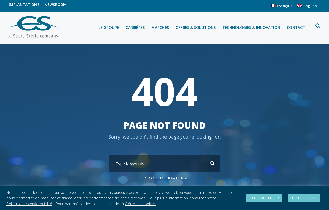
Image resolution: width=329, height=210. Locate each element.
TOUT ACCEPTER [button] (264, 197)
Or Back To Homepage (164, 178)
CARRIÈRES (135, 27)
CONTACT (296, 27)
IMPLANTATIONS (24, 4)
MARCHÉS (160, 27)
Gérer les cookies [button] (140, 203)
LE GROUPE (108, 27)
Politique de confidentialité (29, 203)
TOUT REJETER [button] (303, 197)
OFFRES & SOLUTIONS (196, 27)
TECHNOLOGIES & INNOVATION (251, 27)
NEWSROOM (55, 4)
